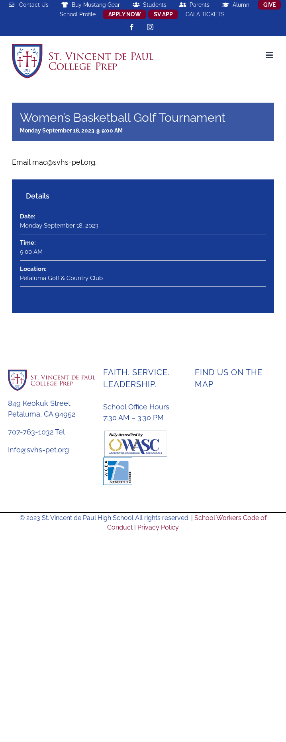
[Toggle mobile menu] (270, 55)
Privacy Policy (158, 527)
